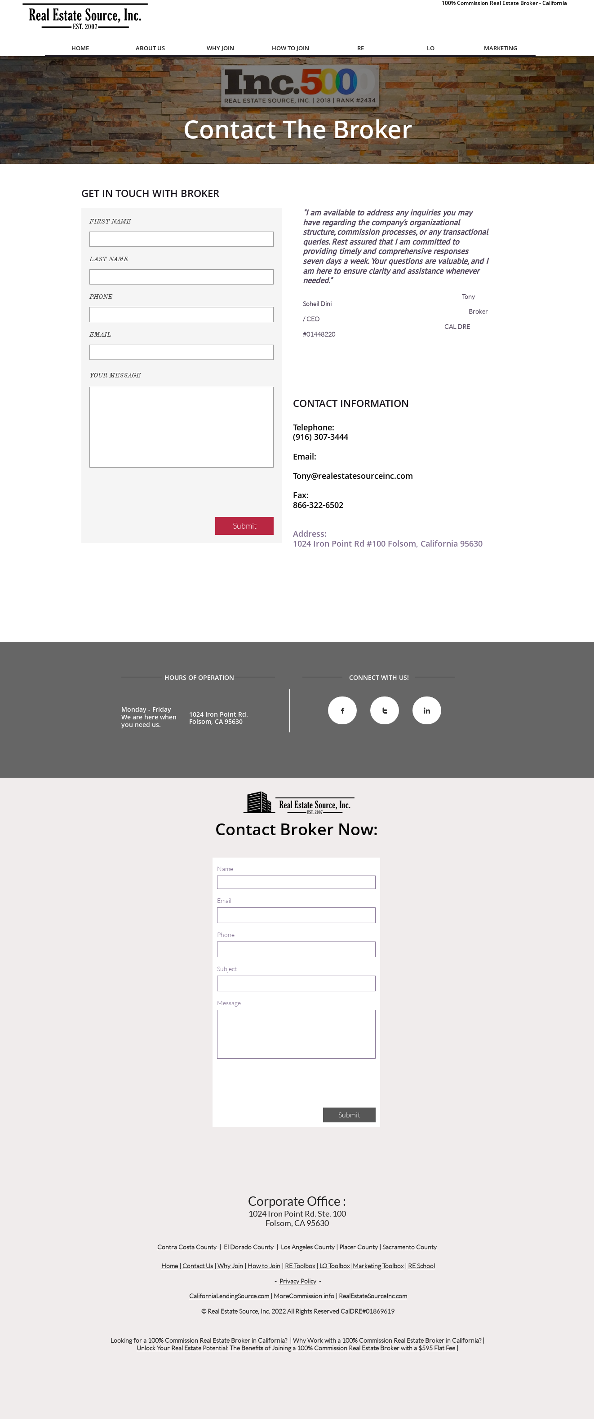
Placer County (358, 1247)
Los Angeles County (308, 1247)
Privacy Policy (297, 1281)
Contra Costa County (187, 1247)
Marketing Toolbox (378, 1266)
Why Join (230, 1266)
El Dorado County (249, 1247)
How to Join (264, 1266)
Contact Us (197, 1266)
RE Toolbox (300, 1266)
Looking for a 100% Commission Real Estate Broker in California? (199, 1340)
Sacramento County (409, 1247)
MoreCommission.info (304, 1296)
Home (169, 1266)
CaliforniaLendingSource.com (229, 1296)
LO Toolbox (334, 1266)
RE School (421, 1266)
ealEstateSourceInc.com (375, 1296)
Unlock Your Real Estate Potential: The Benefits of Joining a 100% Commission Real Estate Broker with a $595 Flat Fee (297, 1348)
